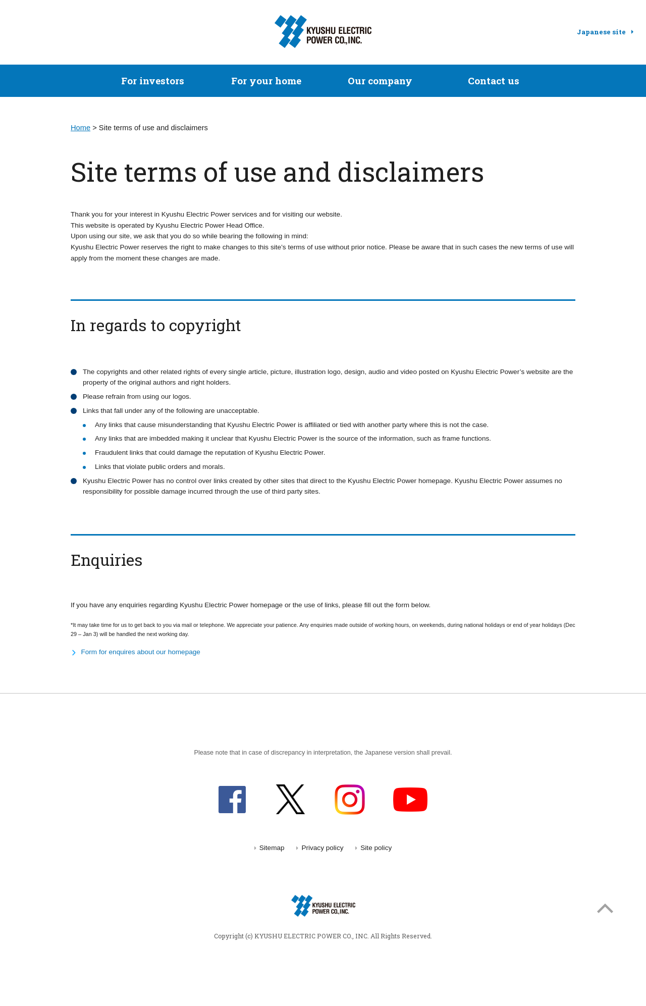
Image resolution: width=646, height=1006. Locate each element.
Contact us (493, 80)
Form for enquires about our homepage (140, 652)
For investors (152, 80)
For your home (266, 80)
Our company (380, 80)
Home (80, 128)
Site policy (376, 848)
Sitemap (272, 848)
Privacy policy (322, 848)
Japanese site (601, 32)
